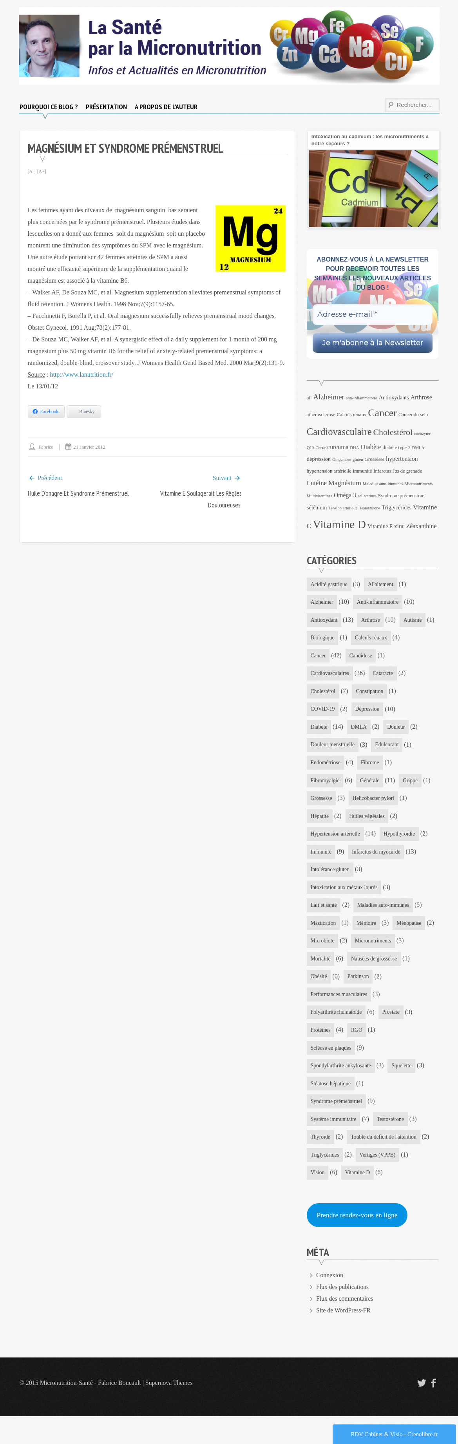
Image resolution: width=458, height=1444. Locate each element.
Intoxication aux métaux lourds (345, 910)
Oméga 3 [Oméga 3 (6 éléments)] (345, 495)
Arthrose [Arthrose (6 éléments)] (421, 397)
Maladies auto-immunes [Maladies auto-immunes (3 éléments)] (383, 484)
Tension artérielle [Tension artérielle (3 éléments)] (342, 508)
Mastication (324, 946)
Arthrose (371, 620)
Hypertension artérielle (392, 838)
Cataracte (321, 693)
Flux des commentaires (345, 1326)
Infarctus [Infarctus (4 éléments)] (382, 471)
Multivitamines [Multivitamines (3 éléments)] (319, 496)
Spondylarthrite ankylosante (341, 1091)
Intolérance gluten (330, 892)
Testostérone (392, 1146)
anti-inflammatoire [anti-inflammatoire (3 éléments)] (361, 398)
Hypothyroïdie (327, 856)
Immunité (373, 856)
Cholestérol (364, 693)
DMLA (408, 729)
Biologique (362, 639)
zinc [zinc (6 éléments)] (400, 526)
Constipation (325, 711)
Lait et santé (324, 928)
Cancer (372, 657)
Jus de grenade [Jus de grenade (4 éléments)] (407, 471)
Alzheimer (322, 602)
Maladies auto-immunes (384, 928)
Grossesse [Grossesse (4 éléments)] (375, 459)
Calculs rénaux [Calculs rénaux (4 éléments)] (351, 414)
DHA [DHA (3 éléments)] (354, 448)
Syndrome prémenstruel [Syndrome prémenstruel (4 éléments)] (402, 495)
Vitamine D (358, 1200)
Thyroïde (321, 1164)
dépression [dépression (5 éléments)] (319, 459)
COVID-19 (371, 711)
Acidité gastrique (329, 584)
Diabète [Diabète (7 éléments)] (370, 447)
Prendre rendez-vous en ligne (358, 1243)
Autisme (320, 639)
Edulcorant (323, 765)
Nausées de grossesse (334, 1001)
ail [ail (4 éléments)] (309, 398)
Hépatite (383, 820)
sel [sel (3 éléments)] (360, 496)
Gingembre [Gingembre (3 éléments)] (341, 459)
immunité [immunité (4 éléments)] (362, 471)
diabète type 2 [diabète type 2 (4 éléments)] (397, 447)
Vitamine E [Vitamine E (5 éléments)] (380, 526)
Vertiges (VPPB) (378, 1182)
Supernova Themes (169, 1410)
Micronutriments (329, 983)
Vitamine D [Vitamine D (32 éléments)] (339, 524)
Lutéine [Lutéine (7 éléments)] (317, 483)
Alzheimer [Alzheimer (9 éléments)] (328, 397)
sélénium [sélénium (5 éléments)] (317, 507)
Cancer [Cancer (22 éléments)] (382, 413)
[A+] (41, 171)
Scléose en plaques (331, 1073)
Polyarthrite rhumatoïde (337, 1037)
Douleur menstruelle (371, 747)
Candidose (322, 675)
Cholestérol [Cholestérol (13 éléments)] (393, 432)
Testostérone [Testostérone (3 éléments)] (369, 508)
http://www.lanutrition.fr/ (81, 374)
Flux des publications (343, 1314)
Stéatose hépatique (331, 1109)
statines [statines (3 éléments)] (370, 496)
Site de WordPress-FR (344, 1338)
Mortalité (378, 983)
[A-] (32, 171)
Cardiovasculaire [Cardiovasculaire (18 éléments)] (339, 431)
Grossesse (401, 802)
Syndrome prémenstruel (337, 1127)
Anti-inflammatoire (379, 602)
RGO (358, 1055)
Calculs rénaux (327, 657)
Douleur (320, 747)
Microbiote (369, 964)
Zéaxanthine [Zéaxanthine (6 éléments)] (421, 526)
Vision (318, 1200)
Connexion (330, 1303)
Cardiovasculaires (374, 675)
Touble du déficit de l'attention (384, 1164)
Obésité (386, 1001)
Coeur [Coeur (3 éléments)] (320, 448)
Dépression (323, 729)
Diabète (367, 729)
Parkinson (322, 1019)
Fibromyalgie (364, 784)
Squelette (403, 1091)
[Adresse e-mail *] (373, 314)
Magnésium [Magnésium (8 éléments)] (344, 483)
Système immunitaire (334, 1146)
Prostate (392, 1037)
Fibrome (320, 784)
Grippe (361, 802)
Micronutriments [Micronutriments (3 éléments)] (419, 484)
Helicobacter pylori (332, 820)
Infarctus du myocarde (335, 874)
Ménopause (323, 964)
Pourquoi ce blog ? (49, 106)
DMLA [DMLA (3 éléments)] (418, 448)
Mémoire (367, 946)
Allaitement (382, 584)
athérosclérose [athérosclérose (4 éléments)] (321, 414)
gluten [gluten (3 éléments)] (358, 459)
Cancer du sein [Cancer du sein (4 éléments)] (413, 414)
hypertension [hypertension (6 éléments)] (402, 458)
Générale (321, 802)
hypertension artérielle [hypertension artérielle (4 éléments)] (329, 471)
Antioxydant (324, 620)
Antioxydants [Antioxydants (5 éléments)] (394, 397)
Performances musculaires (382, 1019)
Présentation (106, 106)
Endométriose (370, 765)
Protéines (321, 1055)
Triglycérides (325, 1182)
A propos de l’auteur (166, 106)
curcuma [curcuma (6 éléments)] (337, 447)
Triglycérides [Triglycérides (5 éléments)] (396, 507)
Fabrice (46, 447)
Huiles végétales (329, 838)
